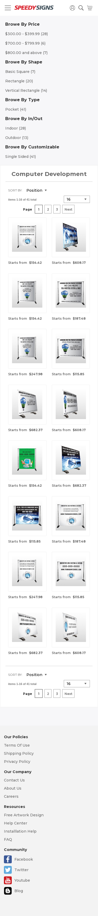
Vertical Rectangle (26, 90)
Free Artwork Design (24, 815)
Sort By (15, 190)
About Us (12, 788)
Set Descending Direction (55, 191)
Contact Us (14, 780)
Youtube (22, 880)
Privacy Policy (17, 761)
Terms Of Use (17, 745)
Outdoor (16, 137)
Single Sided (20, 156)
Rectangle (19, 81)
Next (68, 209)
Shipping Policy (19, 753)
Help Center (15, 823)
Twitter (21, 869)
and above (26, 52)
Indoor (15, 128)
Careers (11, 796)
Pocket (15, 109)
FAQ (8, 839)
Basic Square (20, 71)
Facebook (23, 859)
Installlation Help (20, 831)
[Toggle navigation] (8, 8)
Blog (18, 890)
